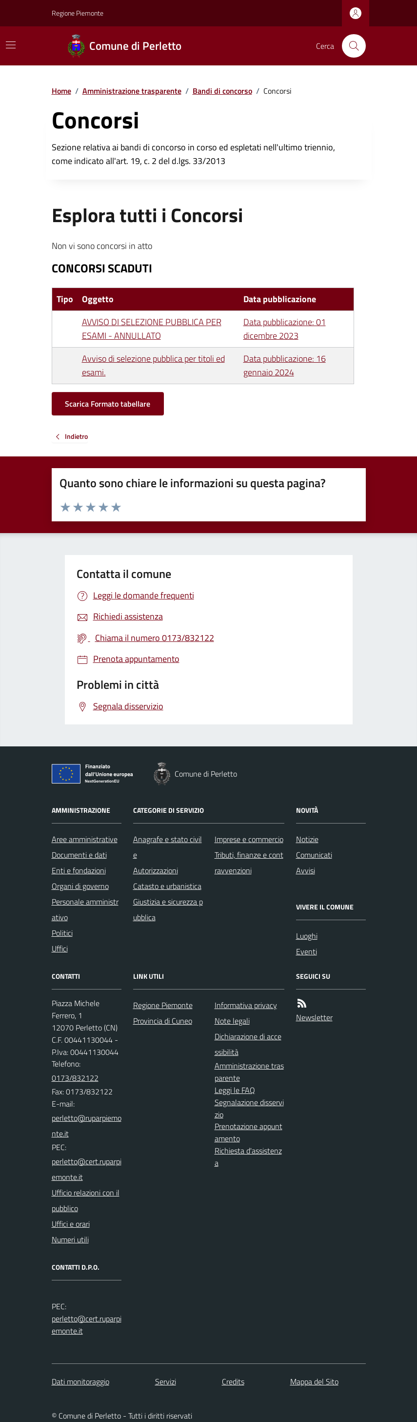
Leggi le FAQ (235, 1090)
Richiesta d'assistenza (248, 1157)
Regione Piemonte (77, 13)
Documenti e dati (79, 855)
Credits (233, 1381)
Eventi (306, 951)
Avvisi (305, 870)
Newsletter (314, 1017)
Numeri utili (70, 1239)
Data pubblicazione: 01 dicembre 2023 (284, 328)
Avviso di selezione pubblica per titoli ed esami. (153, 365)
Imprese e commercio (249, 839)
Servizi (165, 1381)
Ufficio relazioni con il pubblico (85, 1200)
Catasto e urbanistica (167, 886)
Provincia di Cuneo (162, 1021)
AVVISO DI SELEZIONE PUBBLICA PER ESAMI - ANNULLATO (151, 328)
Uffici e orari (71, 1224)
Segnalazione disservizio (249, 1108)
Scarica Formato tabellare (107, 404)
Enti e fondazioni (79, 870)
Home (61, 91)
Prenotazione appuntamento (248, 1132)
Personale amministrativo (85, 909)
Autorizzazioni (155, 870)
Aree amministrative (85, 839)
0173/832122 (75, 1078)
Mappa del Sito (314, 1381)
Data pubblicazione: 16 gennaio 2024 (284, 365)
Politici (62, 933)
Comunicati (314, 855)
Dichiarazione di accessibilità (248, 1044)
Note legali (232, 1021)
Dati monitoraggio (80, 1381)
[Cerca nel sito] (349, 46)
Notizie (307, 839)
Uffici (60, 948)
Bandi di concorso (222, 91)
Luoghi (307, 936)
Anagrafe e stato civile (167, 847)
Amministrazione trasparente (131, 91)
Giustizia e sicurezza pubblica (168, 909)
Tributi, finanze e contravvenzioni (249, 862)
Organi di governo (80, 886)
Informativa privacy (246, 1005)
